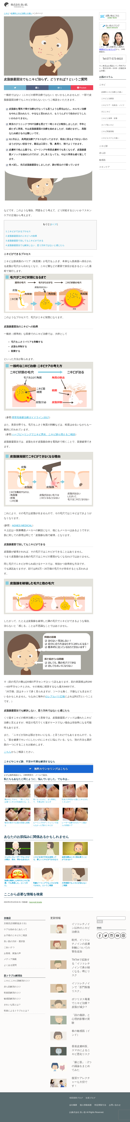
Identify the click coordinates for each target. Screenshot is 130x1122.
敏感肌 (102, 160)
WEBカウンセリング (107, 49)
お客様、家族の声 (12, 953)
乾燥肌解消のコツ (12, 992)
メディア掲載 (10, 959)
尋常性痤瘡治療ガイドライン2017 (30, 417)
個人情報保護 (86, 1105)
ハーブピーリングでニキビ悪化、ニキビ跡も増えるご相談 (43, 434)
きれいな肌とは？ (12, 1004)
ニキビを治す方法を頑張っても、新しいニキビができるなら (46, 856)
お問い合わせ (115, 1105)
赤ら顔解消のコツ (12, 986)
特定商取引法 (100, 1105)
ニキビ (102, 84)
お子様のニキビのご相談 (15, 935)
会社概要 (73, 1105)
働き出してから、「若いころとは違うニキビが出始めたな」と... (18, 799)
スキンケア (104, 167)
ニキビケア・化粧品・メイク (112, 105)
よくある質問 (10, 965)
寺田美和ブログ (76, 1098)
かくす (54, 224)
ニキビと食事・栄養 (109, 118)
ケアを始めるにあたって (15, 929)
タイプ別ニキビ (107, 125)
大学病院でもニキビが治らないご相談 (75, 883)
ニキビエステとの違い (110, 138)
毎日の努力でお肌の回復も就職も (18, 822)
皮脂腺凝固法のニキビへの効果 (21, 236)
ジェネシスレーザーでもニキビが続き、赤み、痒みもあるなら (18, 856)
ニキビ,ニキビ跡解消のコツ (17, 980)
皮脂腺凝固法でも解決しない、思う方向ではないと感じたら (35, 245)
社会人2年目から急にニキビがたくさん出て (75, 799)
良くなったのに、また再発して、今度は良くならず (46, 799)
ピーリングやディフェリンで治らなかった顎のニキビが (46, 822)
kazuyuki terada (35, 902)
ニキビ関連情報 (107, 131)
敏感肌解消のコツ (12, 998)
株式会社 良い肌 (79, 1112)
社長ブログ (90, 1098)
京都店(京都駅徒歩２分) (15, 923)
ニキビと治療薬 (107, 98)
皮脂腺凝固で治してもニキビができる (24, 240)
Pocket (82, 87)
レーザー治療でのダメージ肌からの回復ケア (75, 822)
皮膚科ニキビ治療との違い (112, 92)
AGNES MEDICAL (22, 525)
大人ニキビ (105, 112)
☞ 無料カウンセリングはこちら (48, 768)
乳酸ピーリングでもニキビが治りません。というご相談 (46, 883)
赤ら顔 (102, 153)
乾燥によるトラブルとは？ (16, 1010)
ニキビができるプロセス (18, 231)
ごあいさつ (9, 947)
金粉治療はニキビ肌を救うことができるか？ (75, 856)
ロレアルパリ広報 (55, 696)
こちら (7, 751)
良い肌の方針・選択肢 (14, 941)
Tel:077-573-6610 (113, 58)
